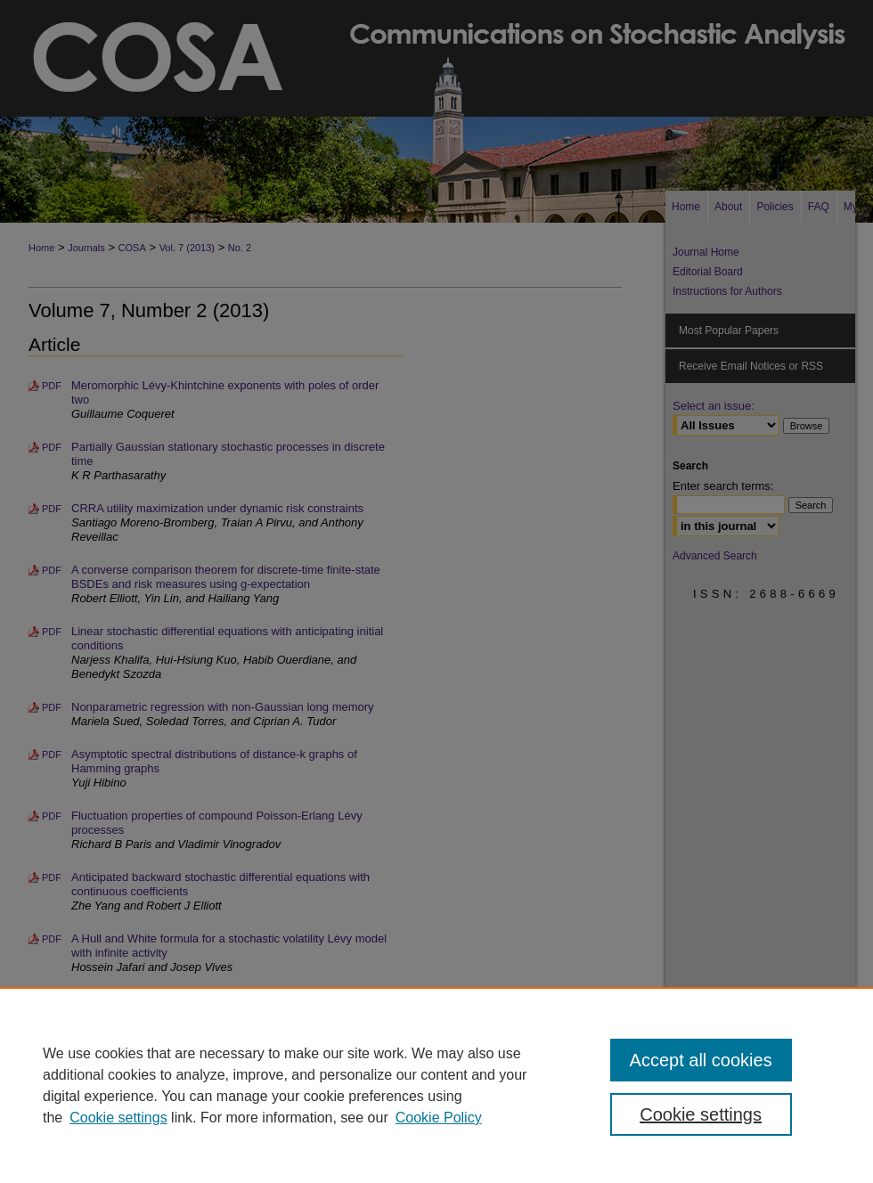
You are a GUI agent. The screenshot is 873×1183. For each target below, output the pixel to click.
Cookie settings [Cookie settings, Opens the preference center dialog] (701, 1114)
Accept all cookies (701, 1060)
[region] (436, 1085)
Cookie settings (118, 1117)
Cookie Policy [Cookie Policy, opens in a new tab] (439, 1117)
